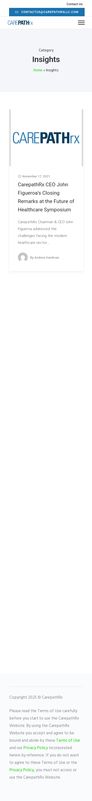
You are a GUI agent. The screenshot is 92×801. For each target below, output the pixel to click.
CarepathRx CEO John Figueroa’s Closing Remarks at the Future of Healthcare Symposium (46, 197)
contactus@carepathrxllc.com (47, 12)
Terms (61, 740)
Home (37, 70)
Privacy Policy (35, 748)
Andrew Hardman (46, 257)
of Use (73, 740)
